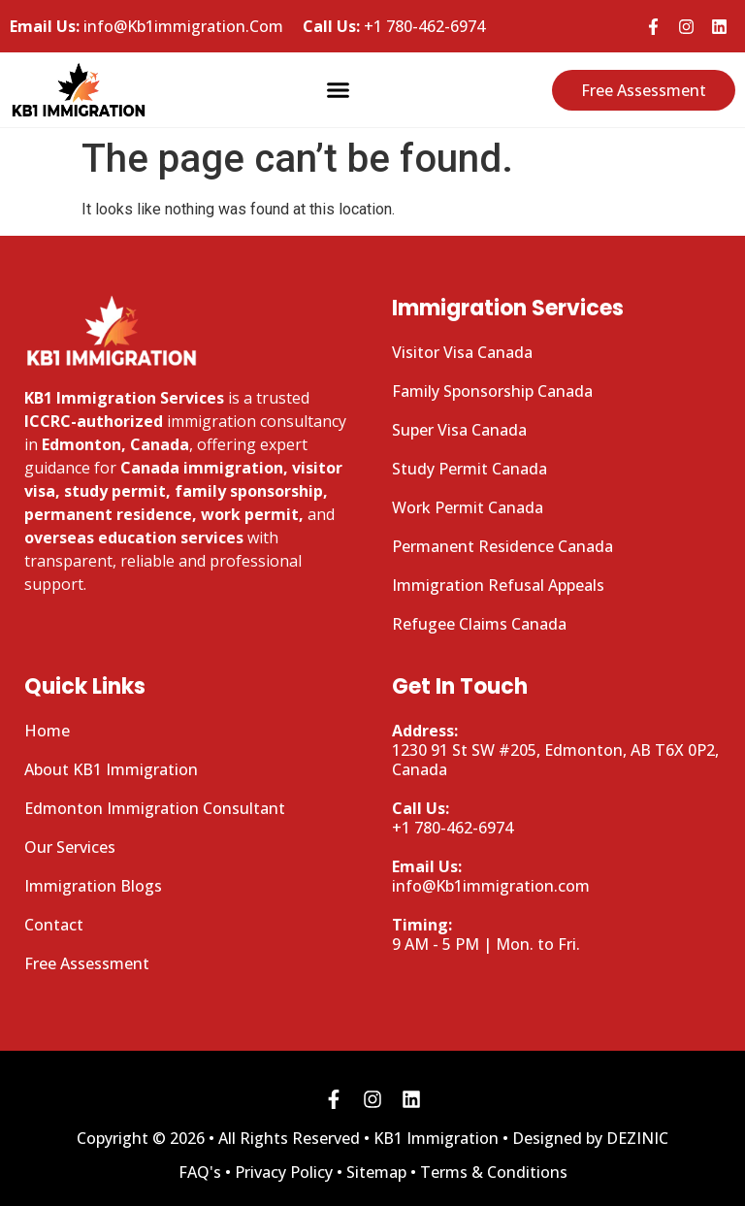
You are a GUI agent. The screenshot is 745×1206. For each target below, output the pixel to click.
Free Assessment (86, 963)
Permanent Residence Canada (502, 546)
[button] (338, 90)
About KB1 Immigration (111, 769)
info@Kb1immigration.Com (146, 26)
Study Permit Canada (469, 468)
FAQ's (199, 1172)
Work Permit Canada (467, 507)
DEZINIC (637, 1138)
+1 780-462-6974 (394, 26)
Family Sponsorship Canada (492, 391)
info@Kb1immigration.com (491, 876)
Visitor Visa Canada (462, 352)
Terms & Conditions (493, 1172)
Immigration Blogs (93, 885)
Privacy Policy (284, 1172)
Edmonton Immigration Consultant (154, 808)
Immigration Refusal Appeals (498, 585)
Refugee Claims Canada (479, 624)
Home (47, 730)
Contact (53, 924)
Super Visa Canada (459, 429)
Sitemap (376, 1172)
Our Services (69, 847)
